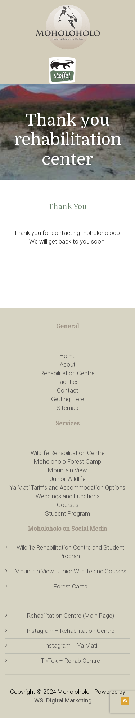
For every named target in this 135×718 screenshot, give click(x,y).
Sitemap (67, 407)
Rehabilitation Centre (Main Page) (70, 615)
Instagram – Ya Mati (70, 645)
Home (67, 355)
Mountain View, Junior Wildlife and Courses (70, 571)
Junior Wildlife (68, 478)
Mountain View (67, 470)
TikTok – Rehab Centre (70, 660)
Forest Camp (70, 586)
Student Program (67, 513)
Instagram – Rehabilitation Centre (70, 630)
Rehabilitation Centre (67, 373)
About (68, 364)
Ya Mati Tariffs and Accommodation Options (67, 487)
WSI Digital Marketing (63, 700)
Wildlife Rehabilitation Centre (68, 452)
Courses (67, 504)
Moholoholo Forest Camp (67, 461)
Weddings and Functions (68, 496)
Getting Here (67, 399)
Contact (67, 390)
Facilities (68, 381)
